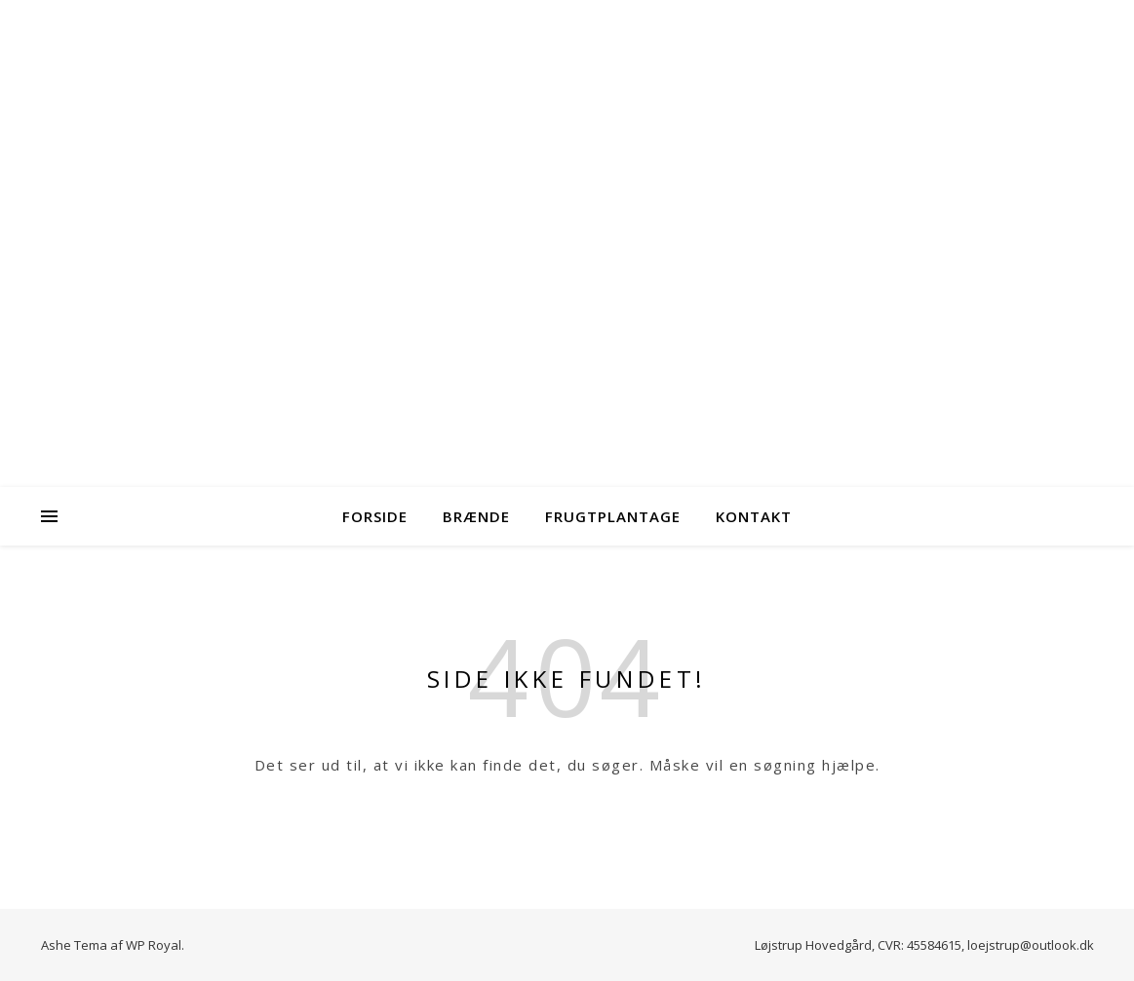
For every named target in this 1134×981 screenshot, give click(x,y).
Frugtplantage (613, 516)
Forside (375, 516)
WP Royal (153, 945)
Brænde (476, 516)
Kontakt (754, 516)
